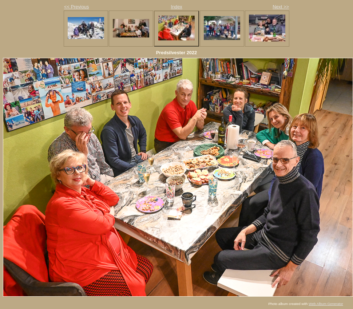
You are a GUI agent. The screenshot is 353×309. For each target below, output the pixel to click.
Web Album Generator (326, 304)
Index (176, 6)
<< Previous (76, 6)
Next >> (281, 6)
